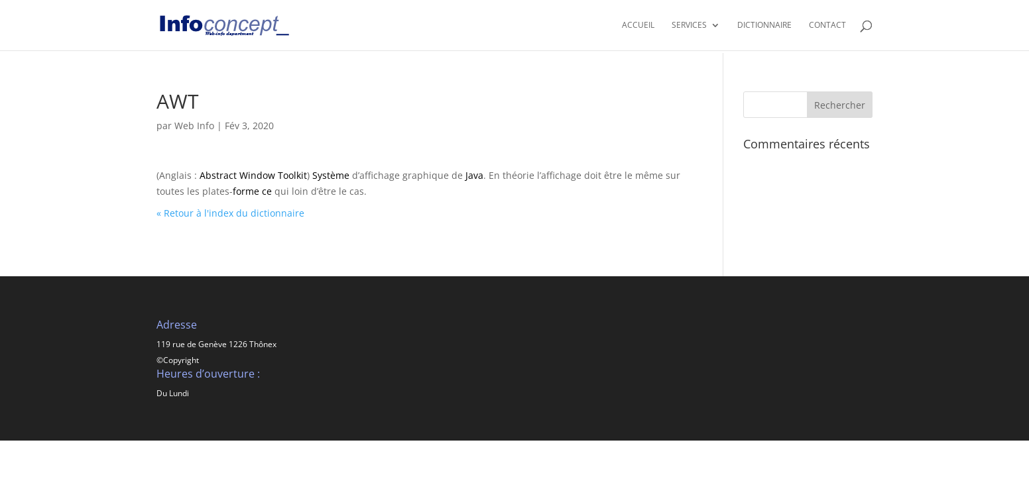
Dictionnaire (764, 25)
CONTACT (827, 25)
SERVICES (689, 25)
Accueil (638, 25)
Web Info (194, 125)
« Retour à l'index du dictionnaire (230, 213)
